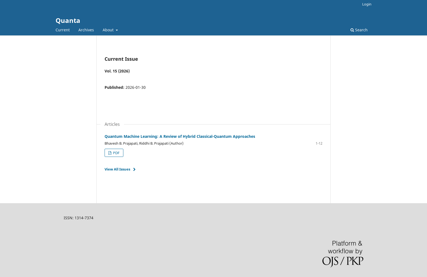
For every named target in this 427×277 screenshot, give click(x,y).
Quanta (68, 20)
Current (63, 29)
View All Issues (117, 169)
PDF (116, 152)
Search (359, 29)
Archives (86, 29)
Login (366, 4)
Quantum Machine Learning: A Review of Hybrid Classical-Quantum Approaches (180, 136)
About (109, 29)
